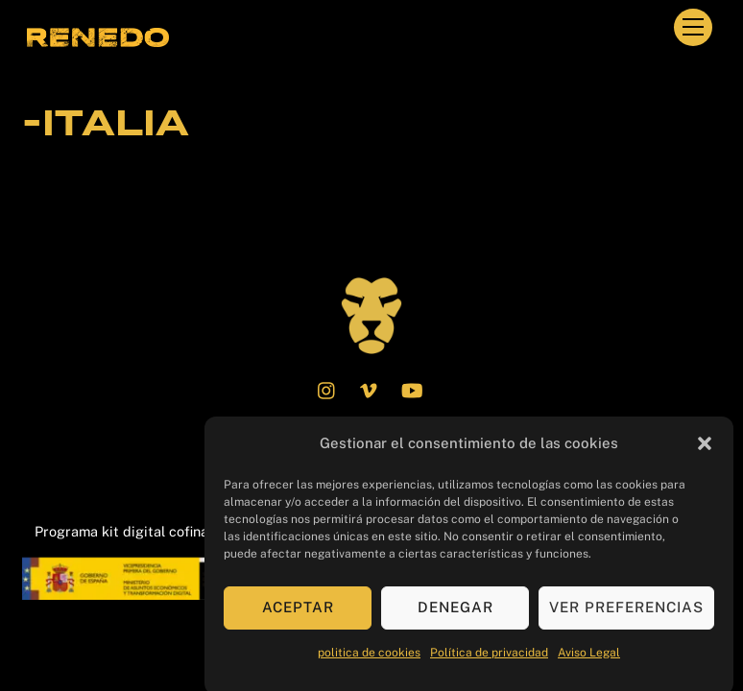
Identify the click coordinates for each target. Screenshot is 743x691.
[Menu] (693, 27)
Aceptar (298, 614)
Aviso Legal (589, 658)
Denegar (455, 614)
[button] (704, 450)
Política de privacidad (489, 658)
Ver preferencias (626, 614)
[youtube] (412, 388)
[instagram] (327, 388)
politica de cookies (369, 658)
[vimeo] (369, 388)
